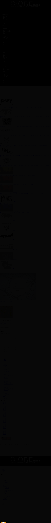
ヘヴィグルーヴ (6, 386)
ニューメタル (6, 380)
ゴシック (6, 495)
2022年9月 (4, 406)
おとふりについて (6, 501)
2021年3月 (4, 413)
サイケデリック (6, 374)
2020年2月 (4, 424)
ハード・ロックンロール (8, 491)
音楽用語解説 (5, 398)
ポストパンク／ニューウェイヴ (9, 388)
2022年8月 (4, 407)
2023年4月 (4, 404)
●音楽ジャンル (5, 365)
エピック (5, 369)
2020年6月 (4, 421)
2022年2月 (4, 408)
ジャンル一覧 (4, 470)
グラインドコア (6, 371)
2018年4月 (4, 434)
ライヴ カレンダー (4, 472)
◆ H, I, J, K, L (6, 360)
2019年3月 (4, 432)
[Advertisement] (25, 92)
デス (5, 493)
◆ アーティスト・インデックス (7, 357)
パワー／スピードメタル (8, 383)
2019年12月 (4, 426)
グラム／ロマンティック (8, 372)
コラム (4, 392)
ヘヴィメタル (6, 387)
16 (4, 347)
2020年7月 (4, 420)
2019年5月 (4, 430)
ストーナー (6, 376)
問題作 (4, 396)
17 (6, 347)
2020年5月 (4, 422)
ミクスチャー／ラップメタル (8, 389)
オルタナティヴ (6, 370)
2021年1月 (4, 415)
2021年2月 (4, 414)
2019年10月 (4, 428)
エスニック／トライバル (8, 368)
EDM (5, 366)
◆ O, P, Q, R (6, 482)
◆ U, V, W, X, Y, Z (6, 363)
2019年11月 (4, 427)
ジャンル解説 (5, 393)
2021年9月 (4, 409)
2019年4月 (4, 431)
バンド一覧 (4, 395)
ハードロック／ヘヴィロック (8, 382)
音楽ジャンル (4, 469)
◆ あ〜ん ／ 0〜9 (6, 364)
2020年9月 (4, 418)
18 (8, 347)
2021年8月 (4, 410)
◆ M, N (5, 361)
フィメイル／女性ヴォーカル (8, 384)
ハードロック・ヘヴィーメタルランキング (6, 440)
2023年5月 (4, 403)
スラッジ (5, 377)
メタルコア (6, 390)
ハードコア (6, 381)
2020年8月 (4, 419)
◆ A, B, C (5, 358)
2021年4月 (4, 412)
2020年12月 (4, 416)
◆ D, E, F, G (6, 359)
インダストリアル (7, 497)
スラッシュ (6, 378)
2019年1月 (4, 433)
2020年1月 (4, 425)
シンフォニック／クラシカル (8, 375)
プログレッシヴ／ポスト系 (9, 490)
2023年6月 (4, 402)
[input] (4, 354)
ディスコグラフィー (6, 394)
